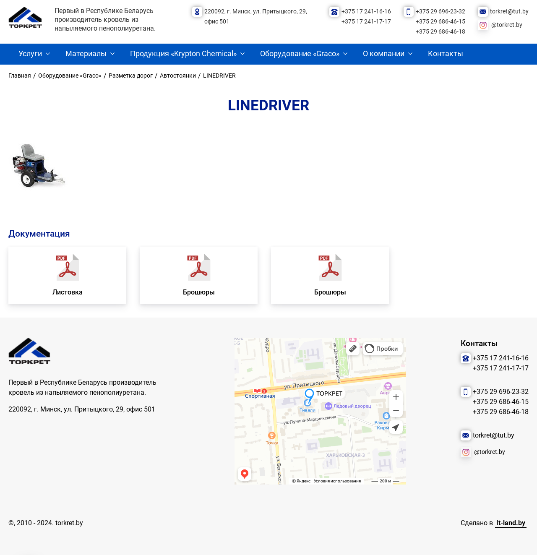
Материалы (86, 54)
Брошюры (199, 292)
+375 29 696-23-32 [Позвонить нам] (440, 11)
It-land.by (510, 523)
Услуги (30, 54)
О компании (383, 54)
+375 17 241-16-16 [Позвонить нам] (366, 11)
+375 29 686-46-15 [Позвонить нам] (440, 21)
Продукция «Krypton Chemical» (183, 54)
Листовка (67, 292)
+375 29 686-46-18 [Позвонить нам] (440, 31)
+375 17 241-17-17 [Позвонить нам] (366, 21)
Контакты (445, 54)
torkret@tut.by (509, 11)
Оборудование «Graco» (299, 54)
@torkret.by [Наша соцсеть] (506, 25)
